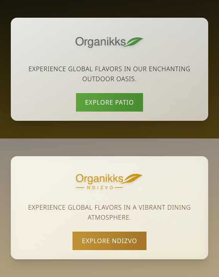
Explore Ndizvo (109, 241)
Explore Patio (109, 102)
